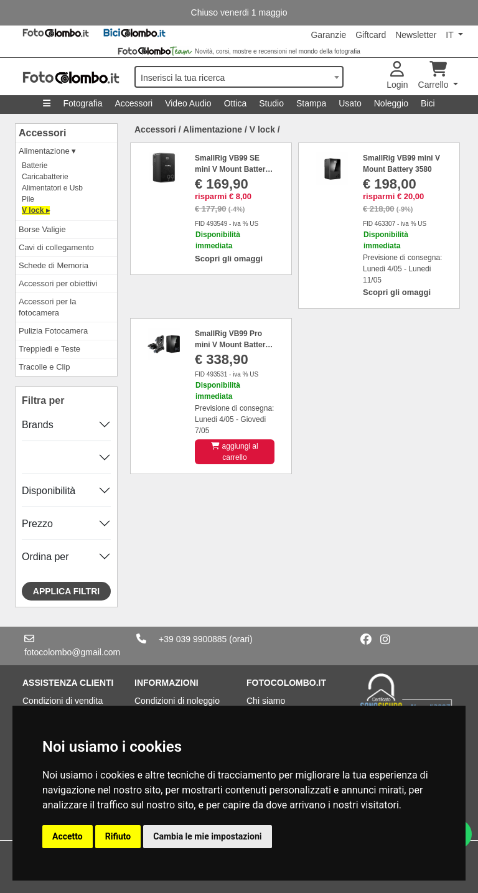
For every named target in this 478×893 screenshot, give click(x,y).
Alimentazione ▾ (47, 151)
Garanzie (328, 35)
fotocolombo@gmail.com (72, 652)
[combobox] (239, 77)
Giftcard (370, 35)
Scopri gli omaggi (229, 258)
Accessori (133, 103)
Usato (350, 103)
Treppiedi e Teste (49, 348)
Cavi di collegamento (56, 247)
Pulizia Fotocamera (53, 330)
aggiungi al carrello (234, 452)
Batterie (34, 165)
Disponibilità (48, 490)
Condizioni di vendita (62, 701)
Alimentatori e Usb (52, 188)
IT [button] (451, 35)
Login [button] (397, 76)
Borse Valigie (42, 229)
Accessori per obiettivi (58, 283)
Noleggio (391, 103)
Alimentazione (212, 129)
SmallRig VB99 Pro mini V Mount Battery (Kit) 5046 (232, 344)
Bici (428, 103)
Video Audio (188, 103)
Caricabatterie (45, 176)
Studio (271, 103)
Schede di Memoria (53, 265)
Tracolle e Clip (44, 367)
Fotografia (82, 103)
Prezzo (37, 523)
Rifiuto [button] (118, 836)
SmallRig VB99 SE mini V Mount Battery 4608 (232, 169)
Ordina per (45, 556)
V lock (262, 129)
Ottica (235, 103)
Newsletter (415, 35)
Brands (38, 424)
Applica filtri (66, 591)
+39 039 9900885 (193, 639)
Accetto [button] (67, 836)
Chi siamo (265, 701)
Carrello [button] (434, 76)
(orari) (240, 639)
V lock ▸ (36, 210)
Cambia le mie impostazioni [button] (207, 836)
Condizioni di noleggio (177, 701)
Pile (28, 199)
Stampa (311, 103)
